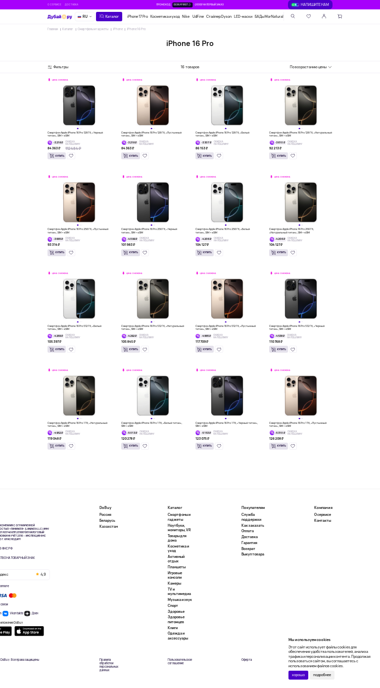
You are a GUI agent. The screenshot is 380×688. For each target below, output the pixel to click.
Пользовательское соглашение (180, 661)
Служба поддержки (251, 516)
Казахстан (108, 526)
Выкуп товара (252, 554)
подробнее (322, 675)
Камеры (174, 583)
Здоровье (176, 611)
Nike (186, 16)
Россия (105, 514)
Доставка (71, 4)
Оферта (246, 660)
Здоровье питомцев (176, 619)
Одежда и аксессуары (178, 635)
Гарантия (249, 543)
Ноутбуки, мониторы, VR (179, 527)
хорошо (298, 675)
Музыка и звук (180, 599)
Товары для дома (177, 538)
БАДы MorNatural (269, 16)
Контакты (322, 520)
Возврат (248, 549)
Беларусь (107, 520)
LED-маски (243, 16)
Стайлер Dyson (219, 16)
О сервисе (54, 4)
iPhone (118, 29)
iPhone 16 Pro (136, 29)
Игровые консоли (175, 575)
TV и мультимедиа (179, 591)
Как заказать (252, 525)
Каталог (67, 29)
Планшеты (177, 567)
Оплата (247, 531)
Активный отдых (176, 558)
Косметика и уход (165, 16)
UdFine (198, 16)
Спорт (173, 605)
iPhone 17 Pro (137, 16)
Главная (53, 29)
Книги (173, 628)
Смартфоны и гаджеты (93, 29)
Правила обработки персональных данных (108, 665)
